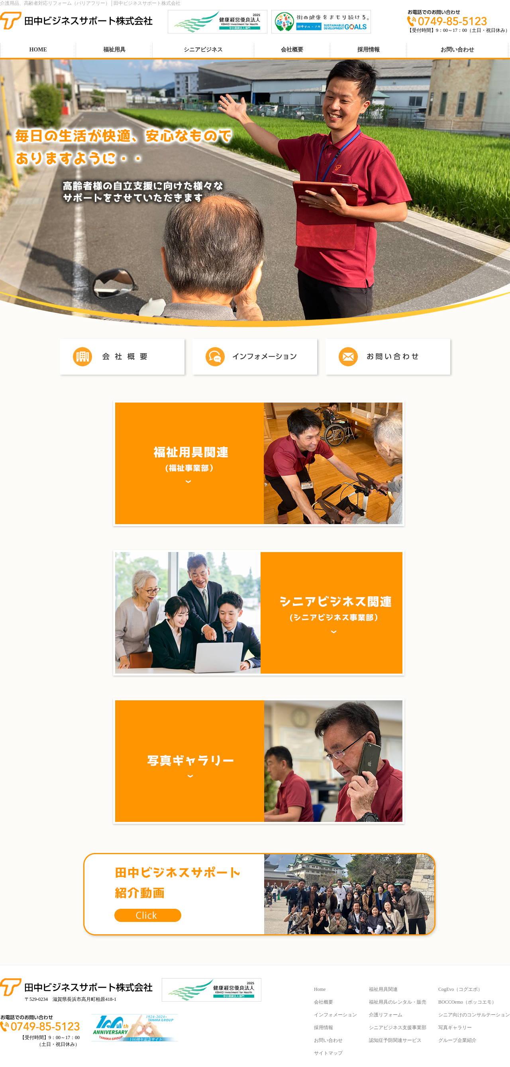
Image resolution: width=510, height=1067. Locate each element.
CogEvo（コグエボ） (460, 989)
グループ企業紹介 (457, 1040)
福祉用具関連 (383, 989)
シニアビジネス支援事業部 (397, 1027)
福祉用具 (114, 50)
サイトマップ (328, 1053)
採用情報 (368, 50)
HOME (38, 50)
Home (320, 989)
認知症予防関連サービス (395, 1040)
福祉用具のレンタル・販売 (397, 1002)
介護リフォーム (385, 1015)
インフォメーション (335, 1015)
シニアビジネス (203, 50)
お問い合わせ (457, 50)
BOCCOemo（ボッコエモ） (467, 1002)
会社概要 (292, 50)
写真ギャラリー (455, 1027)
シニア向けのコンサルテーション (474, 1015)
